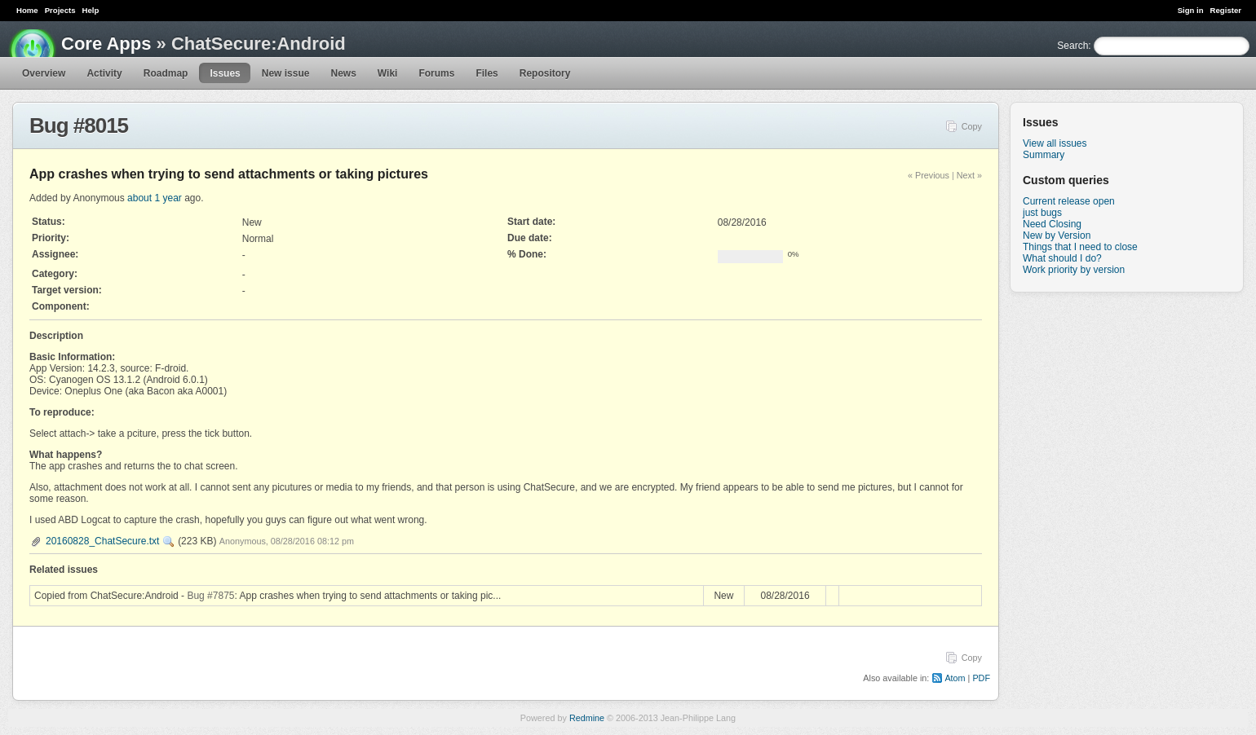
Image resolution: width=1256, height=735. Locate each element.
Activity (104, 73)
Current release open (1069, 201)
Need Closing (1052, 224)
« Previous (928, 175)
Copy (972, 126)
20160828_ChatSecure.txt (102, 541)
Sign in (1191, 10)
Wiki (388, 73)
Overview (43, 73)
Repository (545, 73)
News (343, 73)
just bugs (1042, 212)
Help (91, 10)
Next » (969, 175)
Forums (436, 73)
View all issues (1054, 143)
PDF (981, 678)
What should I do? (1062, 258)
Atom (954, 678)
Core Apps (106, 43)
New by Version (1056, 235)
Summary (1043, 155)
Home (27, 10)
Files (486, 73)
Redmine (586, 718)
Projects (60, 10)
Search (1072, 45)
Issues (225, 73)
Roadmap (166, 73)
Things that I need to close (1080, 247)
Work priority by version (1074, 269)
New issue (286, 73)
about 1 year (154, 198)
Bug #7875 (210, 595)
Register (1225, 10)
